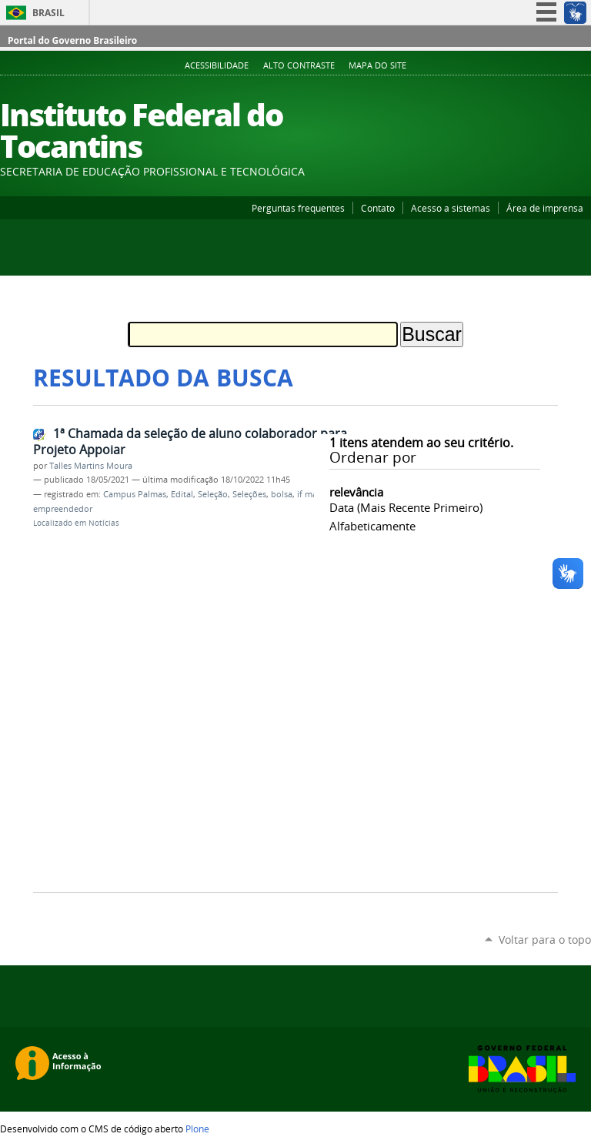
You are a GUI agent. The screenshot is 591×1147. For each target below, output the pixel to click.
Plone (197, 1128)
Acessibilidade (217, 65)
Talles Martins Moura (90, 465)
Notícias (103, 523)
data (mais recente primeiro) (405, 507)
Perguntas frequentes (298, 208)
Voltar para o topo (545, 939)
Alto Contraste (299, 65)
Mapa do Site (377, 65)
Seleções (249, 494)
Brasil (48, 12)
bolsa (281, 494)
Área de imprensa (544, 208)
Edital (182, 494)
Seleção (213, 494)
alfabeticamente (372, 525)
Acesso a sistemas (450, 208)
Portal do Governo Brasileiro (72, 40)
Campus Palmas (134, 494)
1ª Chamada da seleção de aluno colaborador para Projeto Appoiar (190, 441)
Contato (378, 208)
